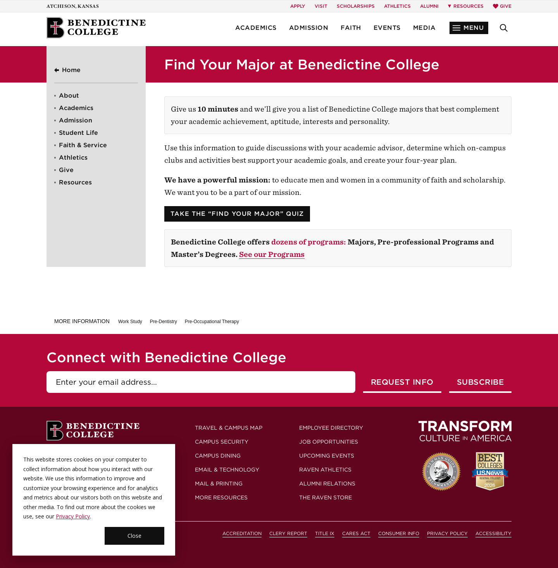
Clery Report (288, 533)
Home (71, 70)
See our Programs (272, 254)
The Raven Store (325, 497)
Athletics (397, 6)
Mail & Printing (219, 483)
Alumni (429, 6)
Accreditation (242, 533)
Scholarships (356, 6)
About (69, 95)
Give (502, 6)
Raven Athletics (325, 469)
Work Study (130, 321)
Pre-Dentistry (163, 321)
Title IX (324, 533)
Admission (309, 27)
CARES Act (356, 533)
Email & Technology (227, 469)
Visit (321, 6)
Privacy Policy (73, 516)
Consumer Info (398, 533)
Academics (256, 27)
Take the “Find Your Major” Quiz (237, 213)
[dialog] (93, 500)
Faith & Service (83, 145)
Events (387, 27)
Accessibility (493, 533)
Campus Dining (218, 456)
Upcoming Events (326, 456)
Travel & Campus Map (228, 428)
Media (424, 27)
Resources (75, 182)
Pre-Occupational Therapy (212, 321)
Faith (351, 27)
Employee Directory (331, 428)
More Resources (221, 497)
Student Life (78, 132)
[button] (469, 28)
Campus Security (221, 442)
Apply (297, 6)
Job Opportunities (328, 442)
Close (134, 535)
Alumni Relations (327, 483)
